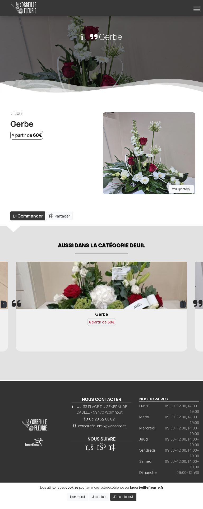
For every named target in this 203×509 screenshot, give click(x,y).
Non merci (77, 496)
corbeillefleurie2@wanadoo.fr (102, 425)
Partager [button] (59, 216)
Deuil (18, 113)
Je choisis (99, 496)
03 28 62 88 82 (102, 419)
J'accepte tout (123, 496)
